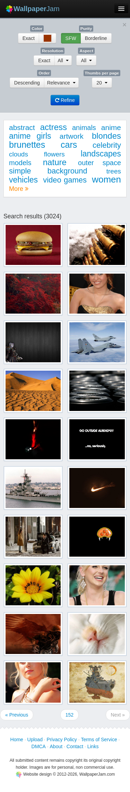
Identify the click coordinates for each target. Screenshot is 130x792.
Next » (118, 715)
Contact (75, 746)
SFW (71, 38)
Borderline (96, 38)
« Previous (16, 715)
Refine (65, 100)
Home (16, 739)
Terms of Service (99, 739)
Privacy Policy (62, 739)
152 (69, 715)
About (56, 746)
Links (93, 746)
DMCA (39, 746)
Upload (35, 739)
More (18, 188)
